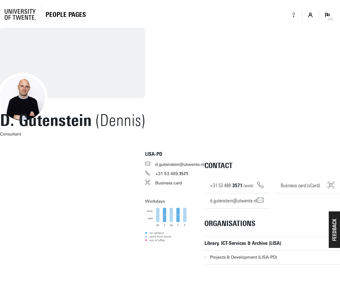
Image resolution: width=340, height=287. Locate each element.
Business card (168, 183)
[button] (334, 229)
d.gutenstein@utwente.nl (179, 164)
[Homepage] (66, 15)
